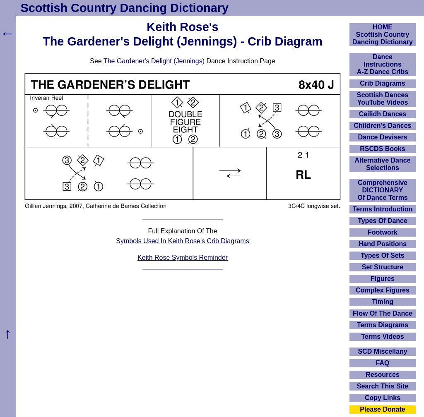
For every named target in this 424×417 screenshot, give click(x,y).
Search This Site (383, 386)
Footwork (383, 232)
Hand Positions (383, 243)
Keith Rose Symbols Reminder (182, 257)
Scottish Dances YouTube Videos (382, 98)
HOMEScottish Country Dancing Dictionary (382, 35)
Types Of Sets (383, 255)
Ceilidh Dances (383, 113)
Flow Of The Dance (382, 313)
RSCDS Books (382, 148)
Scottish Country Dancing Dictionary (125, 7)
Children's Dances (383, 125)
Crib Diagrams (382, 83)
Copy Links (382, 397)
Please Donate (382, 409)
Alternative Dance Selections (382, 164)
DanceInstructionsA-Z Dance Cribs (382, 64)
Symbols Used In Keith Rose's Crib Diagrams (182, 240)
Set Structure (382, 267)
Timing (382, 301)
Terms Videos (382, 336)
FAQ (383, 363)
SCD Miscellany (382, 351)
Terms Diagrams (382, 324)
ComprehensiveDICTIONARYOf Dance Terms (382, 190)
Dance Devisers (382, 137)
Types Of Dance (382, 220)
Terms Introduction (383, 209)
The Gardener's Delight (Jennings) (154, 61)
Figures (383, 278)
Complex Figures (383, 290)
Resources (383, 374)
